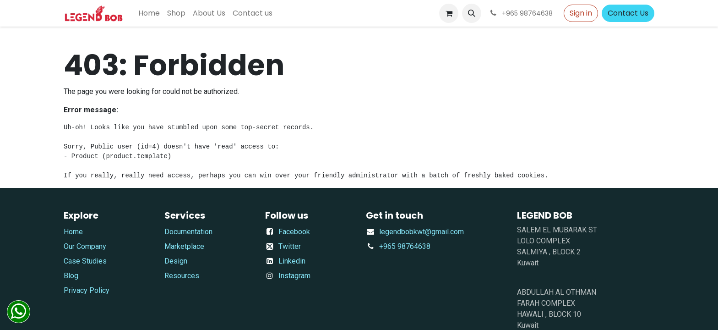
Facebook (294, 231)
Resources (181, 275)
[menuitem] (149, 13)
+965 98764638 (404, 246)
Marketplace (184, 246)
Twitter (289, 246)
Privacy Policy (86, 290)
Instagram (294, 275)
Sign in (581, 13)
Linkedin (291, 261)
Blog (71, 275)
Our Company (85, 246)
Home (73, 231)
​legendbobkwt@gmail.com (421, 231)
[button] (471, 13)
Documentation (188, 231)
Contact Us (628, 13)
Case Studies (85, 261)
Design (175, 261)
